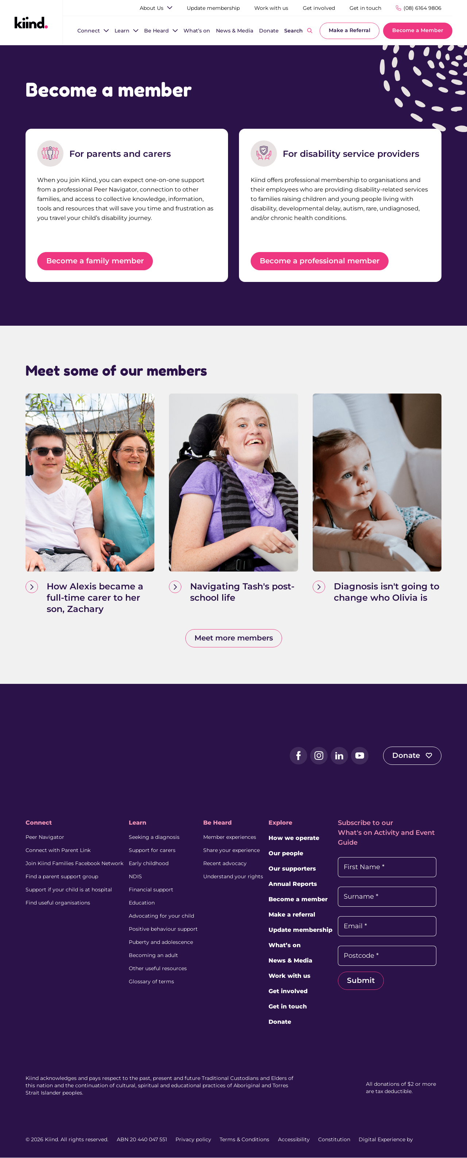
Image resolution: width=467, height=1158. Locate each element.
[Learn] (122, 30)
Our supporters (292, 868)
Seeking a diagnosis (154, 837)
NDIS (135, 877)
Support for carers (152, 850)
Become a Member (417, 30)
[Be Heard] (156, 30)
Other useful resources (158, 968)
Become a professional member (319, 261)
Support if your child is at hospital (69, 890)
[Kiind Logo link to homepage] (31, 22)
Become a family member (95, 261)
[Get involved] (319, 8)
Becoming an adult (153, 955)
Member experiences (229, 837)
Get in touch (288, 1006)
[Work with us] (271, 8)
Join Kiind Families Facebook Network (74, 863)
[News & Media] (234, 30)
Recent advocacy (225, 863)
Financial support (151, 890)
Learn (137, 823)
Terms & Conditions (244, 1139)
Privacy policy (193, 1139)
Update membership (300, 930)
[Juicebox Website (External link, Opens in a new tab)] (427, 1139)
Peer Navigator (45, 837)
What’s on (285, 945)
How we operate (294, 838)
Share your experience (231, 850)
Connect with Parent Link (58, 850)
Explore (280, 823)
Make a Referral (349, 30)
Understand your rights (233, 877)
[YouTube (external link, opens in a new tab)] (359, 756)
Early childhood (149, 863)
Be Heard (217, 823)
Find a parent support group (62, 877)
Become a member (298, 899)
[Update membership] (213, 8)
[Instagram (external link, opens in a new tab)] (319, 756)
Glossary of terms (151, 982)
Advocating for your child (161, 916)
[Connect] (88, 30)
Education (142, 903)
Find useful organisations (58, 903)
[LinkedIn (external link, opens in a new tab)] (339, 756)
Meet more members (233, 638)
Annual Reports (293, 884)
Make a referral (292, 914)
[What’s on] (197, 30)
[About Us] (151, 8)
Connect (39, 823)
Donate (412, 755)
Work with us (289, 976)
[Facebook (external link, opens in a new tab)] (298, 756)
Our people (286, 853)
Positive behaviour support (163, 929)
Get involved (288, 991)
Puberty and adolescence (161, 942)
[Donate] (269, 30)
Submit (361, 980)
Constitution (334, 1139)
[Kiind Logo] (55, 755)
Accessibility (294, 1139)
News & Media (290, 960)
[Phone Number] (418, 8)
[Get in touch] (365, 8)
